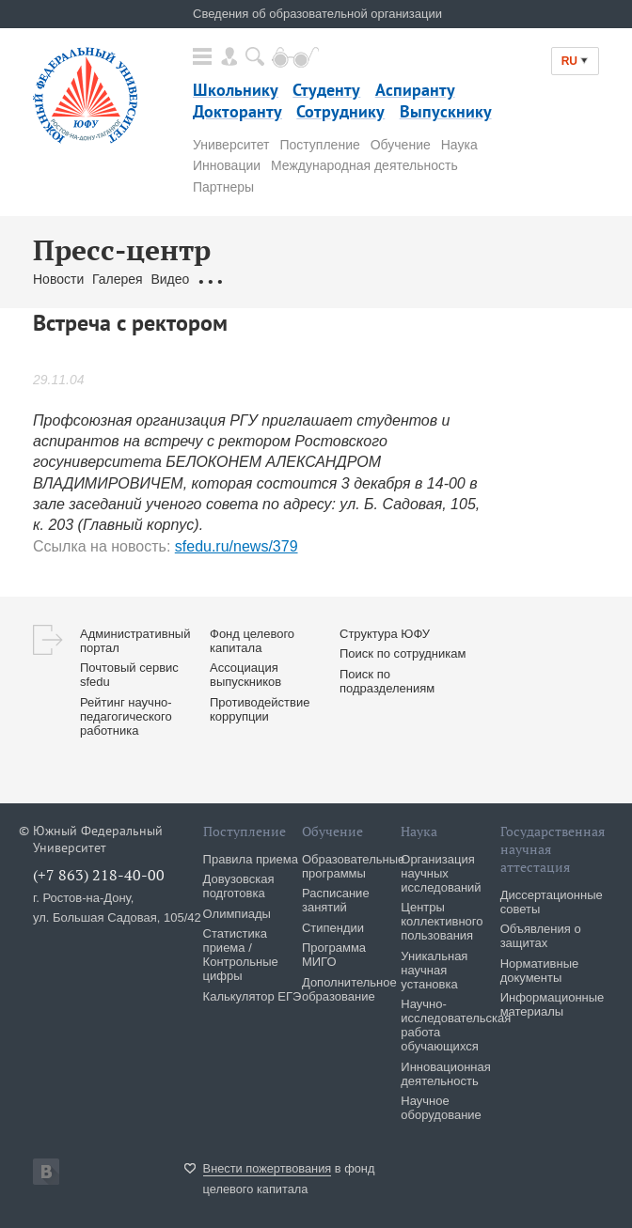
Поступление (319, 144)
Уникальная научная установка (434, 970)
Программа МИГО (334, 954)
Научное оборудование (441, 1108)
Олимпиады (237, 914)
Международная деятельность (364, 165)
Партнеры (223, 186)
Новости (58, 279)
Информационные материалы (552, 1004)
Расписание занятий (336, 900)
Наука (459, 144)
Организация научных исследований (441, 873)
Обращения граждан (261, 279)
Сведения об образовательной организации (317, 14)
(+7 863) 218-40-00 (99, 874)
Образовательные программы (353, 866)
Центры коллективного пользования (441, 921)
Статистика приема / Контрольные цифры (240, 954)
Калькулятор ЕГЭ (252, 996)
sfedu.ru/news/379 (236, 546)
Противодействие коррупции (259, 709)
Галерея (117, 279)
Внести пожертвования (267, 1168)
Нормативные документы (539, 970)
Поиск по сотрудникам (403, 653)
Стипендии (333, 928)
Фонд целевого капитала (252, 641)
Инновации (227, 165)
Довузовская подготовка (239, 886)
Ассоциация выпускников (245, 675)
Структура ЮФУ (385, 634)
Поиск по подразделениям (387, 681)
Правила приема (250, 859)
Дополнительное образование (349, 989)
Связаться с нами (386, 279)
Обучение (401, 144)
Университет (231, 144)
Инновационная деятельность (446, 1074)
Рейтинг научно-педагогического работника (126, 716)
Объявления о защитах (540, 936)
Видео (169, 279)
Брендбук (478, 279)
